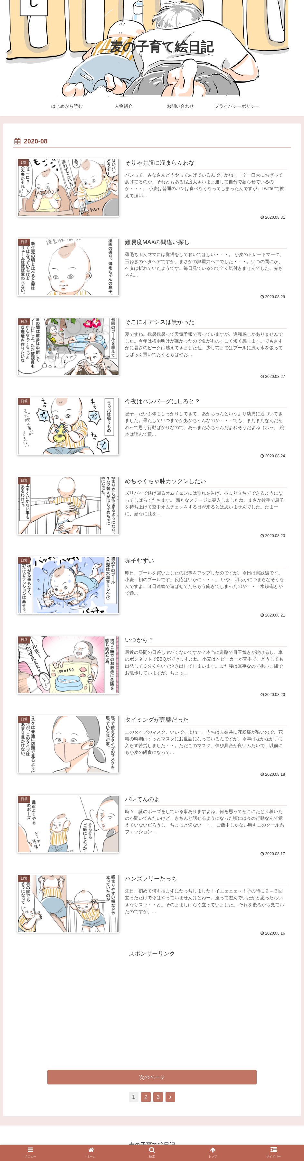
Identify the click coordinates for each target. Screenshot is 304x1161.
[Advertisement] (152, 1003)
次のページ (152, 1077)
